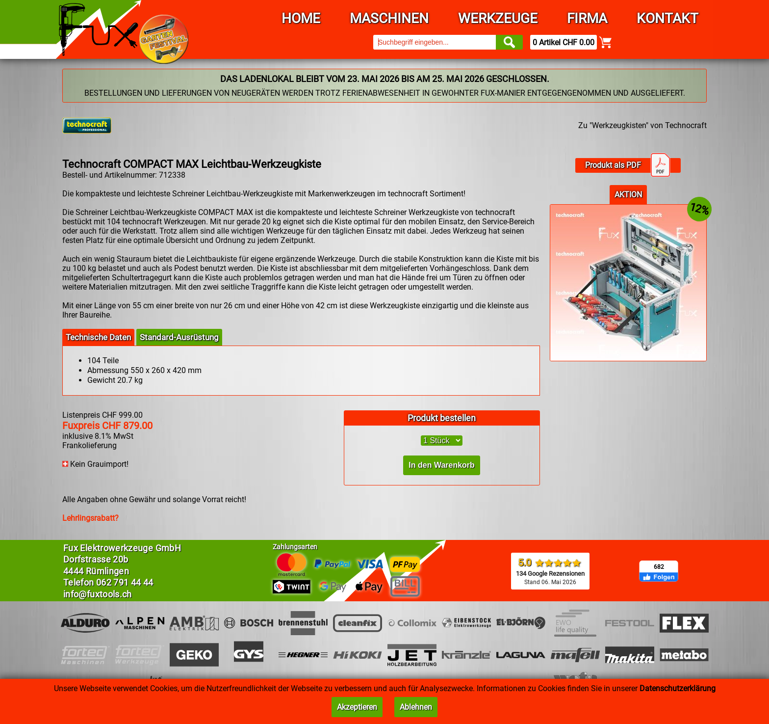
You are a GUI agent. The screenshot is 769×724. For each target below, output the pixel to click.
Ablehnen (416, 707)
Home (301, 18)
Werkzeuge (498, 18)
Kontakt (667, 18)
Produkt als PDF (627, 165)
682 (659, 566)
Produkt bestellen (442, 418)
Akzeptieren (357, 707)
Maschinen (389, 18)
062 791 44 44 (125, 582)
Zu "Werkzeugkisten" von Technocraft (642, 125)
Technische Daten (98, 337)
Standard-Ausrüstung (179, 337)
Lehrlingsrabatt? (90, 518)
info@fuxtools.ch (97, 594)
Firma (587, 18)
